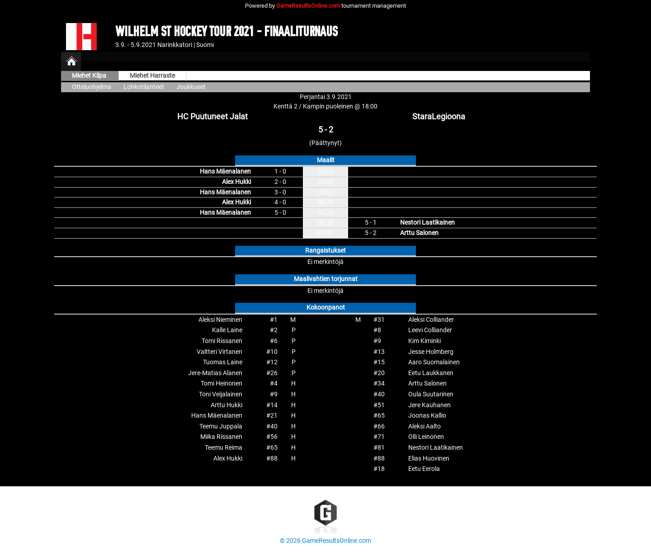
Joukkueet (191, 87)
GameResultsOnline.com (308, 5)
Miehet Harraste (152, 76)
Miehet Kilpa (90, 76)
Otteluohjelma (91, 87)
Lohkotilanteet (143, 87)
